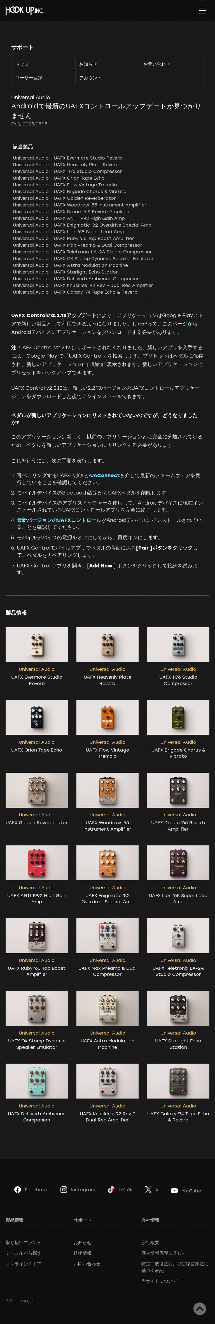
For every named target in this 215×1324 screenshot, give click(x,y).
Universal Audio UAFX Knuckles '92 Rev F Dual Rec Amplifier (83, 285)
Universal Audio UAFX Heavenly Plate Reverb (66, 164)
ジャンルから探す (23, 1253)
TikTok (120, 1189)
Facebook (31, 1189)
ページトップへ (199, 1308)
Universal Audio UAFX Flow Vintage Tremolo (65, 185)
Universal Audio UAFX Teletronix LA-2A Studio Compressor (82, 252)
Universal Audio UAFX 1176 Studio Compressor (67, 171)
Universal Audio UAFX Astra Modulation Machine (70, 265)
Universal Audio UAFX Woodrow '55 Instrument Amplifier (79, 205)
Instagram (77, 1189)
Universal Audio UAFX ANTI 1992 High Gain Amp (69, 218)
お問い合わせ (156, 64)
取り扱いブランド (23, 1242)
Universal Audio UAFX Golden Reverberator (64, 198)
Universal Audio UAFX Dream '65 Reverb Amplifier (71, 211)
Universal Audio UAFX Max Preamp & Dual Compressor (77, 245)
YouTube (186, 1191)
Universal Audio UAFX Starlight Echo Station (66, 272)
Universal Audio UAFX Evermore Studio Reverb (67, 158)
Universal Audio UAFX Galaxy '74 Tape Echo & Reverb (75, 292)
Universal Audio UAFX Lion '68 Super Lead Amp (68, 232)
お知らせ (88, 64)
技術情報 (83, 1253)
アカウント (90, 78)
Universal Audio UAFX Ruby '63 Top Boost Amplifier (73, 238)
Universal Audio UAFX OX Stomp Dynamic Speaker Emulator (83, 258)
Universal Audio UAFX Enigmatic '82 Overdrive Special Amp (82, 225)
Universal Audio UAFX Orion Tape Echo (59, 178)
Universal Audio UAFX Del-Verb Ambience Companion (76, 278)
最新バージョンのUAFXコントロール (59, 520)
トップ (22, 64)
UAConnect (105, 475)
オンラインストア (23, 1264)
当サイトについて (159, 1281)
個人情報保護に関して (163, 1253)
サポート (22, 47)
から (193, 323)
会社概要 (150, 1242)
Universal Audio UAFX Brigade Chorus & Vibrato (70, 191)
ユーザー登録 (28, 78)
